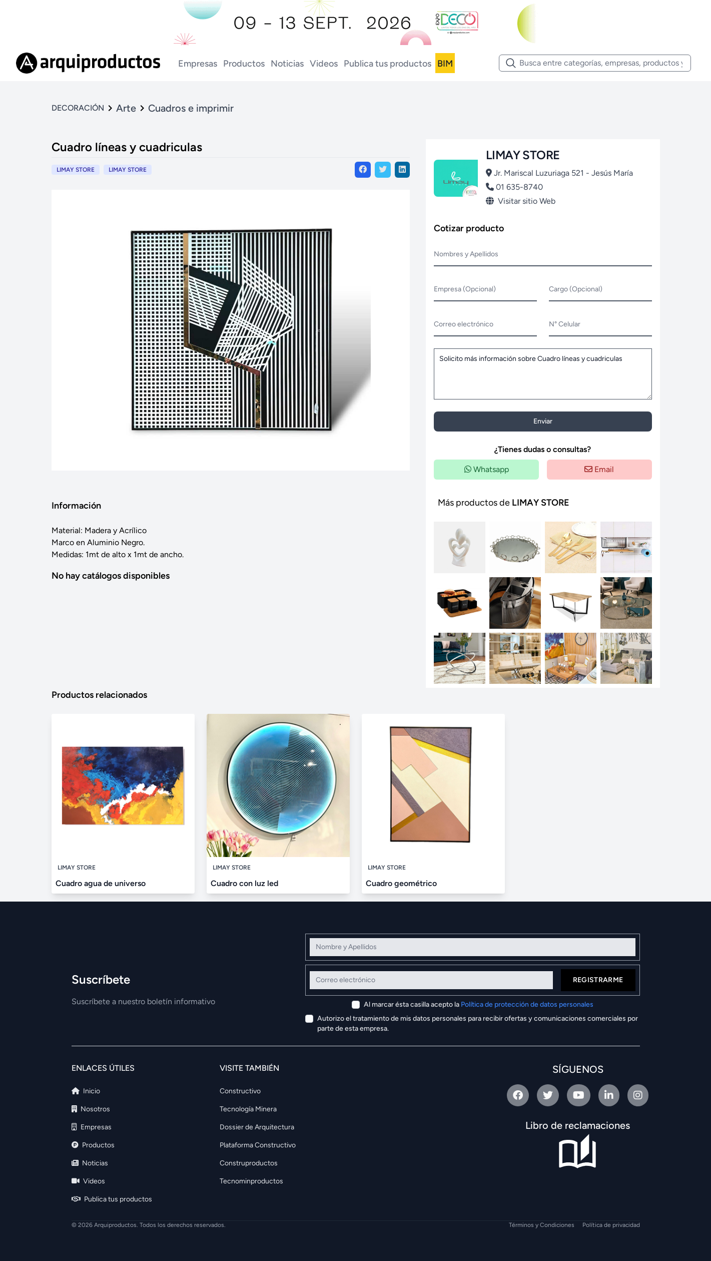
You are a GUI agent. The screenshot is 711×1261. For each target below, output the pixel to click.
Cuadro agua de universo (101, 883)
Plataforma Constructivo (258, 1145)
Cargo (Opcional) (575, 289)
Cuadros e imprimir (191, 108)
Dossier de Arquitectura (257, 1127)
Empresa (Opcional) (465, 289)
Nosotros (91, 1109)
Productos (244, 63)
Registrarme (598, 980)
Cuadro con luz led (244, 883)
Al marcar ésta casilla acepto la (478, 1004)
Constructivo (240, 1091)
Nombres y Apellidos (466, 254)
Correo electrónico (463, 324)
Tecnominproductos (251, 1181)
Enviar (542, 421)
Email (599, 469)
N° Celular (564, 324)
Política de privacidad (611, 1224)
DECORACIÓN (78, 108)
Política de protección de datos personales (527, 1004)
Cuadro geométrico (401, 883)
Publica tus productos (387, 63)
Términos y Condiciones (541, 1224)
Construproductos (249, 1163)
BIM (445, 63)
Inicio (86, 1091)
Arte (126, 108)
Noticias (287, 63)
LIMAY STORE (128, 169)
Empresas (197, 63)
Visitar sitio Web (520, 201)
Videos (324, 63)
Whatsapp (486, 469)
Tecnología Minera (248, 1109)
